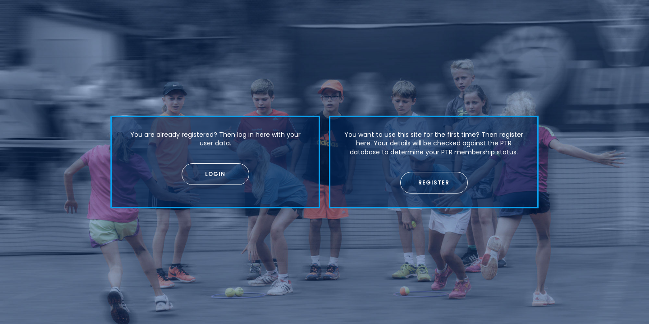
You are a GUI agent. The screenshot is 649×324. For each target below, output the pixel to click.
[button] (215, 174)
